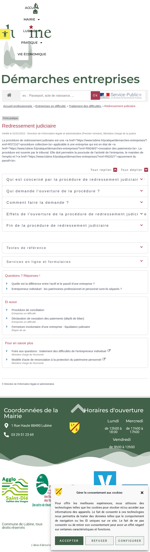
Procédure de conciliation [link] (28, 310)
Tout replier (104, 170)
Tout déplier (134, 170)
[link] (5, 34)
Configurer (129, 541)
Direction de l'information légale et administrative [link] (29, 384)
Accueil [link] (32, 8)
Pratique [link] (32, 42)
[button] (142, 493)
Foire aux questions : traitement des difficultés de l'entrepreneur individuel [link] (61, 351)
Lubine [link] (32, 31)
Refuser (99, 541)
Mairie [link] (32, 19)
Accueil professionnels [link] (18, 106)
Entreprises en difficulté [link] (50, 106)
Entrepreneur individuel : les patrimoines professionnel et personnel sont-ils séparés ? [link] (67, 288)
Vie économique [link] (32, 54)
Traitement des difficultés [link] (85, 106)
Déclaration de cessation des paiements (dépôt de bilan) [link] (48, 318)
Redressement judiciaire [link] (119, 106)
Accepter (69, 541)
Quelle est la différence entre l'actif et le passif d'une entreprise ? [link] (53, 283)
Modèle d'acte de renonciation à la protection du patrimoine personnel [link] (58, 359)
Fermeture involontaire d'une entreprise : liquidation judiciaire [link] (51, 326)
